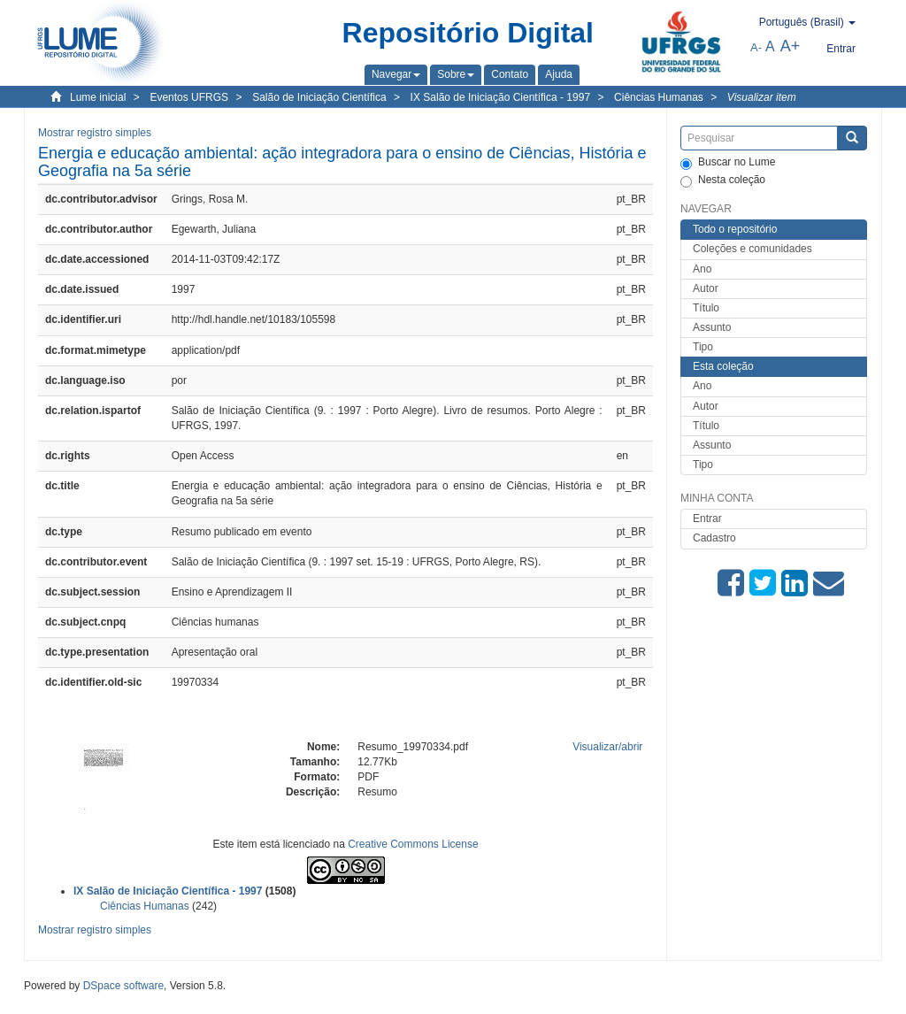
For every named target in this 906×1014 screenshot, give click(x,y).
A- (756, 47)
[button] (396, 74)
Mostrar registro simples (94, 133)
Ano (702, 269)
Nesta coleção (722, 180)
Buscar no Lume (727, 163)
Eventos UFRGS (189, 97)
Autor (705, 288)
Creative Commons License (413, 844)
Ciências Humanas (658, 97)
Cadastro (714, 538)
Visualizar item (761, 97)
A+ (790, 46)
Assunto (712, 327)
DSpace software (123, 985)
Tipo (703, 347)
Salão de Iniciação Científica (319, 97)
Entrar (707, 518)
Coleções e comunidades (752, 248)
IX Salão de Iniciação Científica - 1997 (500, 97)
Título (706, 308)
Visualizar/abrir (607, 747)
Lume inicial (98, 97)
